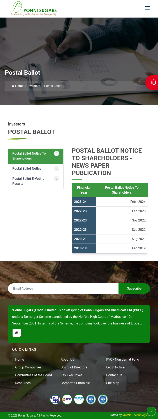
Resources (23, 383)
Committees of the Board (33, 375)
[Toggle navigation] (147, 8)
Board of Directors (74, 367)
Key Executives (71, 375)
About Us (67, 359)
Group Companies (28, 367)
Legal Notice (115, 367)
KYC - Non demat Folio (122, 359)
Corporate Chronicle (75, 383)
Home (17, 86)
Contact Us (114, 375)
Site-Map (112, 383)
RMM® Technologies (135, 415)
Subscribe (134, 288)
